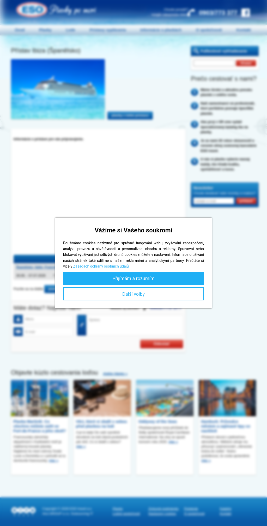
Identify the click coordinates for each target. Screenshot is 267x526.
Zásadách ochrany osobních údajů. (101, 266)
